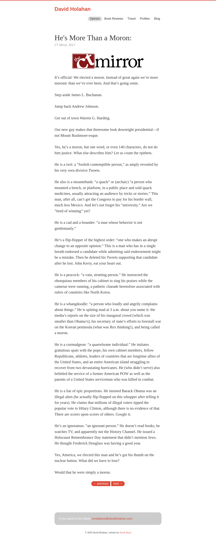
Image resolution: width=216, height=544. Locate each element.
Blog (157, 18)
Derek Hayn (125, 532)
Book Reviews (113, 18)
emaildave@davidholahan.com (112, 518)
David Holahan (73, 9)
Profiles (145, 18)
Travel (131, 18)
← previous (100, 483)
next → (118, 483)
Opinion (95, 18)
